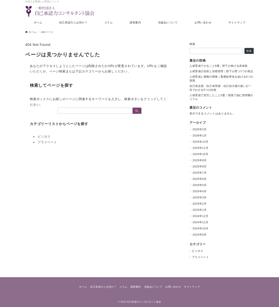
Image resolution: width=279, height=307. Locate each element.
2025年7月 (200, 172)
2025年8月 (200, 166)
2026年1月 (200, 135)
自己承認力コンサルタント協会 (144, 301)
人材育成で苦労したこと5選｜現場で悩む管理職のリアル (221, 97)
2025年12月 (200, 141)
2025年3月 (200, 197)
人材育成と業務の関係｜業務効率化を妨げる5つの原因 (221, 78)
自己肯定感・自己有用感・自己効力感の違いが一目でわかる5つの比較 (220, 87)
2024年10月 (200, 228)
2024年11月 (200, 222)
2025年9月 (200, 160)
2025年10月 (200, 154)
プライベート (47, 142)
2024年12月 (200, 216)
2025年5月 (200, 185)
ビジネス (44, 136)
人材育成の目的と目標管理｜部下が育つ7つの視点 (221, 71)
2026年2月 (200, 129)
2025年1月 (200, 209)
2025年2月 (200, 203)
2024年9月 (200, 234)
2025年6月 (200, 178)
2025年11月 (200, 147)
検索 (192, 43)
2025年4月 (200, 191)
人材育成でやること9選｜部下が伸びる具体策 (218, 65)
